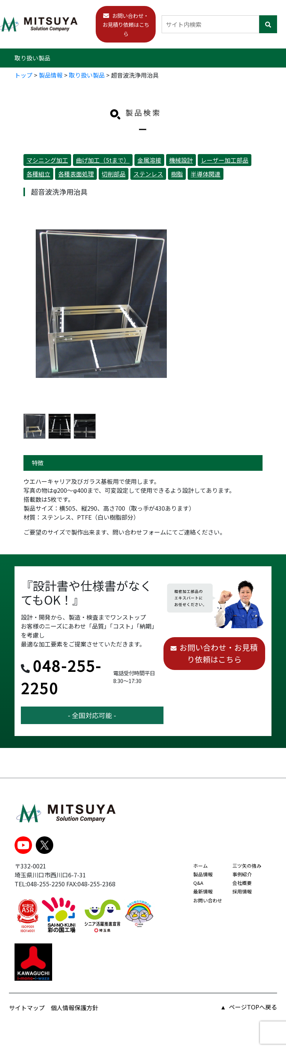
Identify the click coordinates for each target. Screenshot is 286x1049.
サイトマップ (27, 1007)
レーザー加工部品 (224, 160)
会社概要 (242, 882)
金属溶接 (149, 160)
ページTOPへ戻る (253, 1006)
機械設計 (181, 160)
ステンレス (148, 173)
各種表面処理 (76, 173)
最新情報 (203, 891)
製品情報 (203, 874)
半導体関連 (205, 173)
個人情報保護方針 (74, 1007)
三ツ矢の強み (246, 865)
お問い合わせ (207, 900)
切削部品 (113, 173)
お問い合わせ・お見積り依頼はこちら (125, 24)
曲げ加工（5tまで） (103, 160)
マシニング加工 (47, 160)
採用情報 (242, 891)
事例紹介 (242, 874)
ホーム (200, 865)
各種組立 (38, 173)
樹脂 (177, 173)
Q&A (198, 882)
